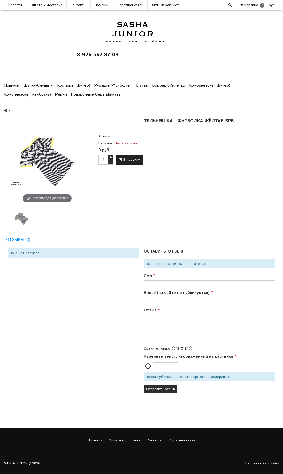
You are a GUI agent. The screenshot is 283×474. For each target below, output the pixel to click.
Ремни (61, 94)
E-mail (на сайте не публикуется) (177, 293)
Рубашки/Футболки (112, 85)
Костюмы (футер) (73, 85)
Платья (141, 85)
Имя (148, 275)
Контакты (78, 5)
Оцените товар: (157, 348)
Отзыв (151, 310)
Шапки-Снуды (38, 85)
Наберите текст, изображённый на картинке (189, 356)
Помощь (101, 5)
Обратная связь (130, 5)
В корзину (129, 159)
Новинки (11, 85)
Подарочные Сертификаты (96, 94)
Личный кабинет (165, 5)
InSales (273, 463)
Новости (15, 5)
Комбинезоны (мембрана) (27, 94)
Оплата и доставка (46, 5)
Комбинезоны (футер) (209, 85)
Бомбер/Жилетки (168, 85)
